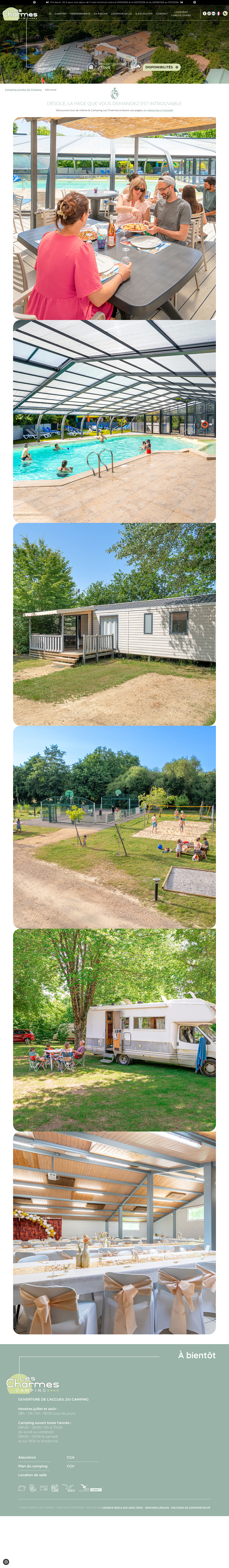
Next (194, 2)
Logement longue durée (181, 14)
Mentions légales (157, 1507)
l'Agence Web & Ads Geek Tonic (122, 1507)
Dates (43, 65)
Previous (34, 2)
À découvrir (144, 13)
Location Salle (121, 13)
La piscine (101, 13)
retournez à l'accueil (160, 110)
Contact (162, 13)
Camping (61, 13)
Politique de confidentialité (190, 1507)
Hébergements (80, 13)
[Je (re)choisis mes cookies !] (6, 1562)
